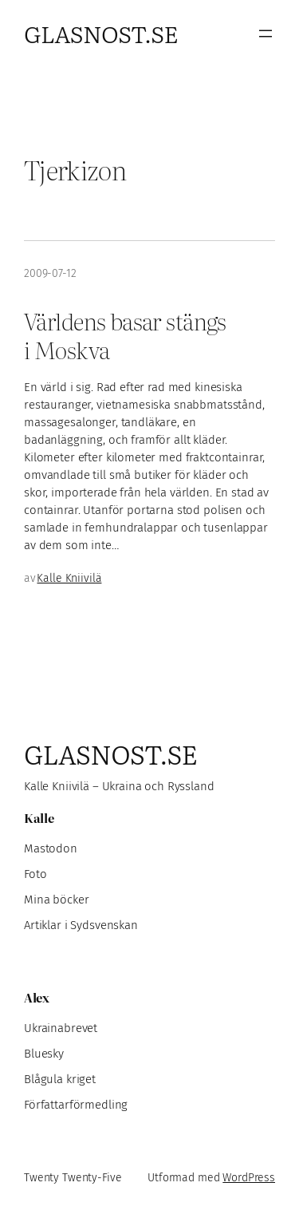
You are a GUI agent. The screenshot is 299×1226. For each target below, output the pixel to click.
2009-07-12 (50, 273)
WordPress (248, 1177)
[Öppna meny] (265, 33)
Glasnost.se (101, 33)
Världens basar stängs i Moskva (125, 335)
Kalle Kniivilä (69, 578)
